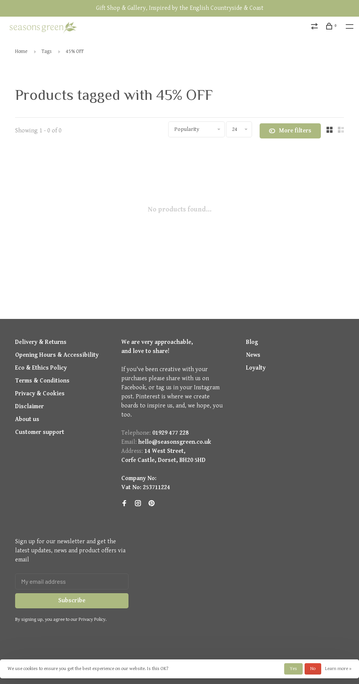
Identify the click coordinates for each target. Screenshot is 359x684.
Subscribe (71, 600)
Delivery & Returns (41, 342)
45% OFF (75, 51)
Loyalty (256, 368)
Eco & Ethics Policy (41, 368)
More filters (290, 130)
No (313, 669)
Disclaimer (29, 406)
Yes (293, 669)
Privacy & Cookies (40, 393)
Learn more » (338, 669)
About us (27, 419)
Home (21, 51)
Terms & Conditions (42, 380)
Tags (47, 51)
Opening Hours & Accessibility (57, 355)
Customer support (39, 432)
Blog (252, 342)
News (253, 355)
